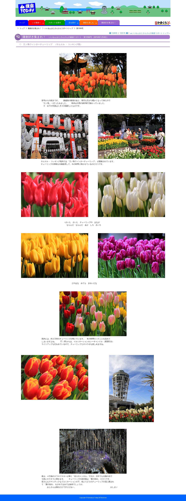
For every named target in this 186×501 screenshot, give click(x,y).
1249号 (113, 33)
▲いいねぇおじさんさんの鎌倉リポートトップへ (150, 33)
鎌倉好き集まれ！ (108, 23)
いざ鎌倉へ (37, 23)
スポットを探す (55, 23)
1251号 (124, 33)
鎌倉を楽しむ (89, 23)
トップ (22, 23)
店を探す (72, 23)
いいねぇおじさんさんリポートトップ (59, 28)
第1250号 (79, 28)
